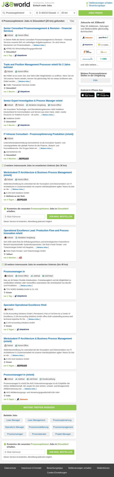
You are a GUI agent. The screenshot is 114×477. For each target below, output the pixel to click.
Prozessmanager (15, 434)
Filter (72, 21)
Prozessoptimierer (14, 21)
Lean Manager (13, 420)
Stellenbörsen (103, 468)
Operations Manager (14, 427)
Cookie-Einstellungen (57, 472)
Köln (95, 80)
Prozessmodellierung (38, 427)
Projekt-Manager (63, 434)
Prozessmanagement (63, 427)
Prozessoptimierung (62, 420)
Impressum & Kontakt (31, 468)
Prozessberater (39, 434)
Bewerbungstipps (97, 5)
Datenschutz (10, 468)
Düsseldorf (39, 21)
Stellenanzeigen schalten (100, 3)
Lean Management (36, 420)
